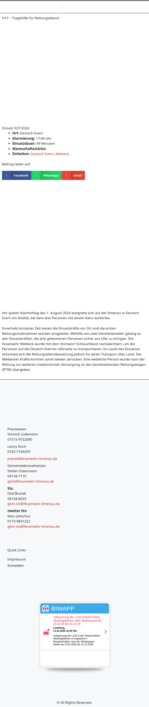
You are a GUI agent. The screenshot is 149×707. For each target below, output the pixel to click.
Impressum (16, 559)
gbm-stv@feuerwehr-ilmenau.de (33, 503)
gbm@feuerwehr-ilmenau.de (30, 481)
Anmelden (15, 565)
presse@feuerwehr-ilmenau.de (32, 458)
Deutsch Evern (42, 153)
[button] (61, 7)
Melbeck (62, 153)
